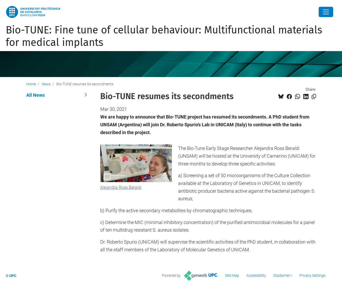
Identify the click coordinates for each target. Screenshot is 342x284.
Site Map (232, 275)
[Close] (326, 12)
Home (31, 84)
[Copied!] (314, 97)
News (46, 84)
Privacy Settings (312, 275)
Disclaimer (281, 275)
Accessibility (256, 275)
